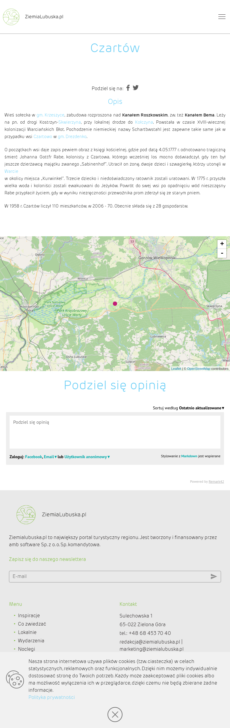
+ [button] (222, 244)
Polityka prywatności (51, 697)
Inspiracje (29, 615)
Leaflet (176, 368)
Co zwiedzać (32, 624)
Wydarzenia (31, 641)
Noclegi (26, 649)
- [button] (222, 253)
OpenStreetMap (199, 368)
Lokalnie (27, 632)
